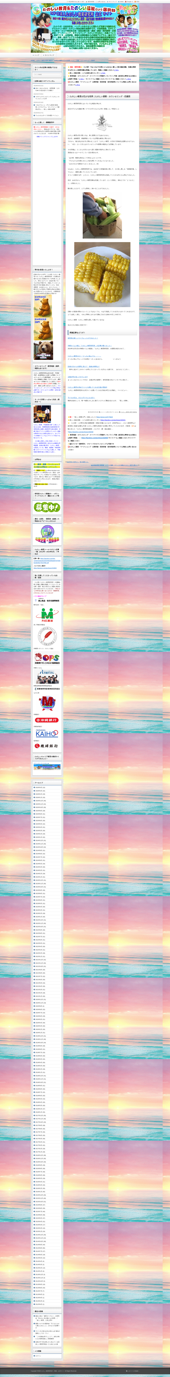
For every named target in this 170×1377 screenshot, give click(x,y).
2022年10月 (39, 926)
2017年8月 (38, 1129)
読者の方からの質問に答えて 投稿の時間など (84, 366)
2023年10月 (39, 887)
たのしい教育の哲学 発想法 (129, 412)
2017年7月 (38, 1132)
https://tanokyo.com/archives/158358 (81, 432)
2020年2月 (38, 1029)
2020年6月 (38, 1016)
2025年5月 (38, 824)
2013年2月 (38, 1301)
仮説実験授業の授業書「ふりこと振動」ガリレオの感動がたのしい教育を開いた (114, 465)
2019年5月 (38, 1059)
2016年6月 (38, 1175)
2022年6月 (38, 940)
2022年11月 (39, 923)
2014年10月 (39, 1241)
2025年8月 (38, 814)
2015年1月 (38, 1231)
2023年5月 (38, 903)
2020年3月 (38, 1026)
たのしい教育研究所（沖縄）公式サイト (52, 1371)
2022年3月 (38, 950)
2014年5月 (38, 1258)
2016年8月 (38, 1168)
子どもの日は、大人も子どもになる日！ (81, 398)
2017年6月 (38, 1135)
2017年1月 (38, 1152)
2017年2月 (38, 1148)
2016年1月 (38, 1191)
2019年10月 (39, 1042)
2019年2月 (38, 1069)
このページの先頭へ (132, 1371)
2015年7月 (38, 1211)
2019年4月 (38, 1062)
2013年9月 (38, 1284)
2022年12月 (39, 920)
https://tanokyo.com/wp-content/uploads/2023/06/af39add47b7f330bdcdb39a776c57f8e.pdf (47, 561)
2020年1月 (38, 1032)
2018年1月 (38, 1112)
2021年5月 (38, 983)
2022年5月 (38, 943)
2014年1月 (38, 1271)
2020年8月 (38, 1009)
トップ (36, 55)
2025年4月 (38, 827)
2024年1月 (38, 877)
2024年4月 (38, 867)
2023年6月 (38, 900)
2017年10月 (39, 1122)
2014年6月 (38, 1254)
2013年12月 (39, 1274)
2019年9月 (38, 1046)
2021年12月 (39, 960)
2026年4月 (38, 787)
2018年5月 (38, 1099)
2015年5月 (38, 1218)
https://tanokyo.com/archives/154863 (45, 568)
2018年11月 (39, 1079)
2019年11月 (39, 1039)
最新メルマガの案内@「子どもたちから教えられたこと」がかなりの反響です (47, 1326)
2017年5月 (38, 1138)
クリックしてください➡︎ (41, 763)
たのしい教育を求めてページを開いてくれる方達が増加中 (87, 387)
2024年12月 (39, 840)
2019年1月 (38, 1072)
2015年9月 (38, 1205)
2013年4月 (38, 1297)
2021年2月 (38, 993)
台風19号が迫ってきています (78, 377)
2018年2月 (38, 1109)
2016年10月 (39, 1162)
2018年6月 (38, 1095)
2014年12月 (39, 1235)
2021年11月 (39, 963)
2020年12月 (39, 999)
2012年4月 (38, 1304)
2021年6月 (38, 979)
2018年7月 (38, 1092)
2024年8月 (38, 854)
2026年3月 (38, 791)
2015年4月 (38, 1221)
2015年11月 (39, 1198)
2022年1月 (38, 956)
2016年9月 (38, 1165)
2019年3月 (38, 1066)
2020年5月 (38, 1019)
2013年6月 (38, 1294)
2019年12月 (39, 1036)
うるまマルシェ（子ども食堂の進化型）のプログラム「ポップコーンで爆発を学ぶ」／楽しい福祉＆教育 (47, 107)
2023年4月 (38, 907)
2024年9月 (38, 850)
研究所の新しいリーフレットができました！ (83, 338)
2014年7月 (38, 1251)
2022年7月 (38, 936)
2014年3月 (38, 1264)
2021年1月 (38, 996)
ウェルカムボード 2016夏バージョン (47, 115)
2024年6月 (38, 860)
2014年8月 (38, 1248)
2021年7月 (38, 976)
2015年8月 (38, 1208)
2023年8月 (38, 893)
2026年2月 (38, 794)
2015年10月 (39, 1201)
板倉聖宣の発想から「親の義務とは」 (78, 462)
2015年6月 (38, 1215)
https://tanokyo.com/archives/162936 (94, 438)
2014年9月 (38, 1244)
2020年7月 (38, 1013)
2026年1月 (38, 797)
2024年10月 (39, 847)
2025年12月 (39, 801)
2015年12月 (39, 1195)
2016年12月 (39, 1155)
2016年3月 (38, 1185)
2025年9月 (38, 811)
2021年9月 (38, 970)
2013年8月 (38, 1288)
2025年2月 (38, 834)
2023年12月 (39, 880)
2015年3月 (38, 1225)
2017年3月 (38, 1145)
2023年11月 (39, 883)
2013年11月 (39, 1278)
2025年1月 (38, 837)
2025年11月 (39, 804)
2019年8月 (38, 1049)
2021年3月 (38, 989)
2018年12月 (39, 1076)
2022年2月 (38, 953)
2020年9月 (38, 1006)
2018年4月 (38, 1102)
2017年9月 (38, 1125)
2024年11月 (39, 844)
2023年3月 (38, 910)
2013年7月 (38, 1291)
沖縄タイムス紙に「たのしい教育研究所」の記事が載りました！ (90, 346)
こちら (116, 70)
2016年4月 (38, 1182)
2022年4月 (38, 946)
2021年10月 (39, 966)
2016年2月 (38, 1188)
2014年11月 (39, 1238)
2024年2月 (38, 873)
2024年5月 (38, 864)
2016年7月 (38, 1172)
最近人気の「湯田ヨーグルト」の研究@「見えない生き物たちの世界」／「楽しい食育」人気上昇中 (47, 1318)
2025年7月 (38, 817)
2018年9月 (38, 1085)
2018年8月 (38, 1089)
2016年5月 (38, 1178)
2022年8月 (38, 933)
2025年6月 (38, 820)
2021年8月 (38, 973)
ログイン (38, 1356)
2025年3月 (38, 830)
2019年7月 (38, 1052)
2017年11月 (39, 1119)
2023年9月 (38, 890)
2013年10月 (39, 1281)
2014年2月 (38, 1268)
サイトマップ (49, 55)
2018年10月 (39, 1082)
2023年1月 (38, 917)
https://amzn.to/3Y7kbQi (105, 417)
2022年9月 (38, 930)
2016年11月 (39, 1158)
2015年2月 (38, 1228)
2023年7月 (38, 897)
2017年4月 (38, 1142)
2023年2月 (38, 913)
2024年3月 (38, 870)
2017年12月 (39, 1115)
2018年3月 (38, 1105)
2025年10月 (39, 807)
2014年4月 (38, 1261)
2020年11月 (39, 1003)
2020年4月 (38, 1023)
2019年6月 (38, 1056)
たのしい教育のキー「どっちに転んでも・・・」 (84, 356)
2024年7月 (38, 857)
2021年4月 (38, 986)
